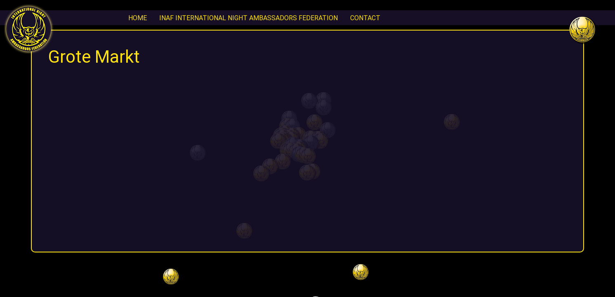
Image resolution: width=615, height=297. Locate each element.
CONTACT (365, 18)
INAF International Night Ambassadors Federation (248, 18)
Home (137, 18)
